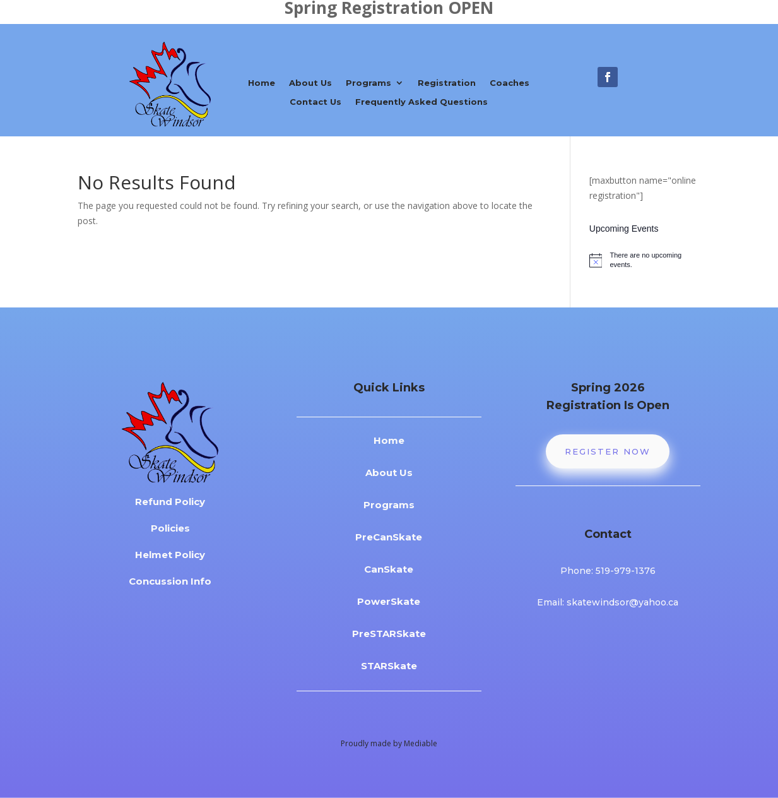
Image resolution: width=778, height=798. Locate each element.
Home (261, 83)
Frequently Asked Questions (421, 102)
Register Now (608, 451)
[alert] (644, 260)
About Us (310, 83)
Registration (447, 83)
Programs (368, 83)
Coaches (509, 83)
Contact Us (315, 102)
